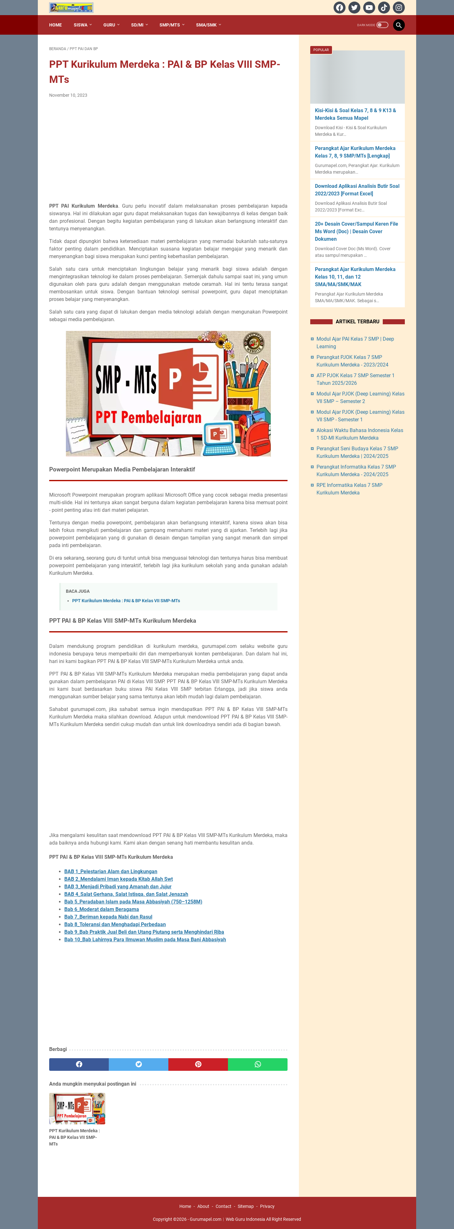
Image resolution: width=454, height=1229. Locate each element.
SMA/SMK (206, 24)
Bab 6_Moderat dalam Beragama (101, 909)
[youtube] (368, 7)
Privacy (267, 1206)
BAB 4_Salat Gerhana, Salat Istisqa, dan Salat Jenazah (126, 894)
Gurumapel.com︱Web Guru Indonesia (227, 1219)
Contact (223, 1206)
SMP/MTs (170, 24)
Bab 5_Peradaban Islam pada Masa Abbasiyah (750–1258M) (133, 902)
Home (55, 24)
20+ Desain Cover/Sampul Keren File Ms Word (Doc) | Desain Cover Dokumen (356, 231)
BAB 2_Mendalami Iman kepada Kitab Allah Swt (118, 879)
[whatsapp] (258, 1064)
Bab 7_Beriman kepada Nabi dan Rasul (108, 917)
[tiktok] (383, 7)
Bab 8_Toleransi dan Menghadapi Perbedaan (115, 924)
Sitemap (246, 1206)
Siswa (80, 24)
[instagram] (398, 7)
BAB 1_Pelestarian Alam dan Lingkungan (110, 871)
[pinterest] (198, 1064)
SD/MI (137, 24)
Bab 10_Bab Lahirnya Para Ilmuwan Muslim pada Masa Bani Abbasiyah (145, 940)
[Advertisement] (168, 151)
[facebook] (339, 7)
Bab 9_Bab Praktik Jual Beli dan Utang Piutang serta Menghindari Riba (144, 932)
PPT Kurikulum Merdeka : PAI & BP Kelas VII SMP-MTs (126, 600)
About (203, 1206)
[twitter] (353, 7)
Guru (109, 24)
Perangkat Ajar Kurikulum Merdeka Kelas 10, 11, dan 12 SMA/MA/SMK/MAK (355, 276)
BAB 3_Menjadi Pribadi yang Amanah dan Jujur (118, 887)
